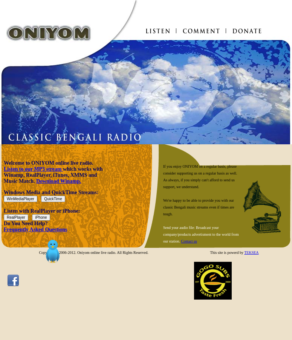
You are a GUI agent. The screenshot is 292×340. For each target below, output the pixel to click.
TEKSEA (251, 252)
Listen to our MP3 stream (33, 169)
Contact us (189, 241)
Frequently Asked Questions (35, 229)
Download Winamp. (58, 181)
